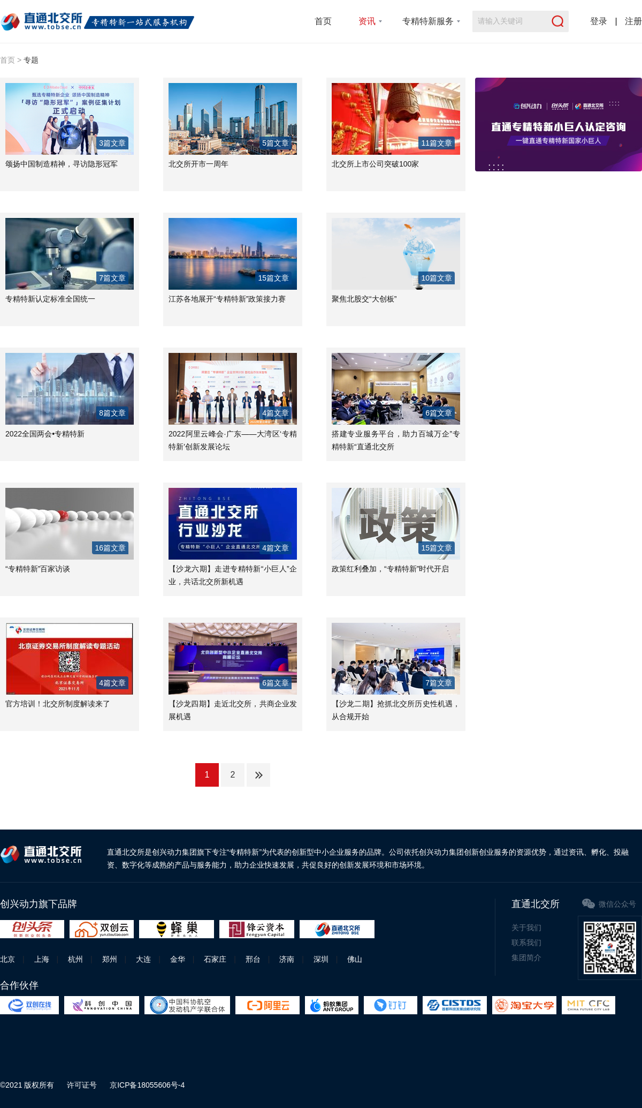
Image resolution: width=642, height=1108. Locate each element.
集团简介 (526, 957)
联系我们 (526, 942)
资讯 (367, 21)
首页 (323, 21)
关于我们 (526, 927)
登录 (598, 21)
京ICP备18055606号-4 (147, 1085)
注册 (633, 21)
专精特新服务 (428, 21)
